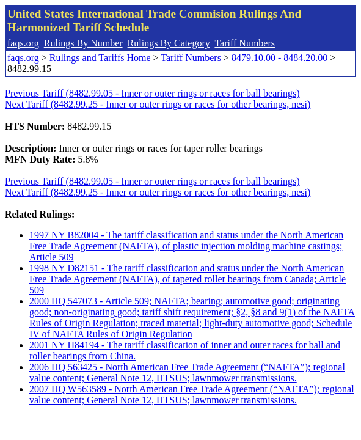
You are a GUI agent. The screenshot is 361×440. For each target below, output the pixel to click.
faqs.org (23, 43)
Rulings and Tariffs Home (100, 58)
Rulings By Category (169, 43)
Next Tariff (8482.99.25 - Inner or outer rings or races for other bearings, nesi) (157, 104)
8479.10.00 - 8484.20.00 (279, 58)
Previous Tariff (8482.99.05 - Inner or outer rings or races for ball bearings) (152, 93)
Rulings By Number (83, 43)
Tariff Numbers (244, 43)
